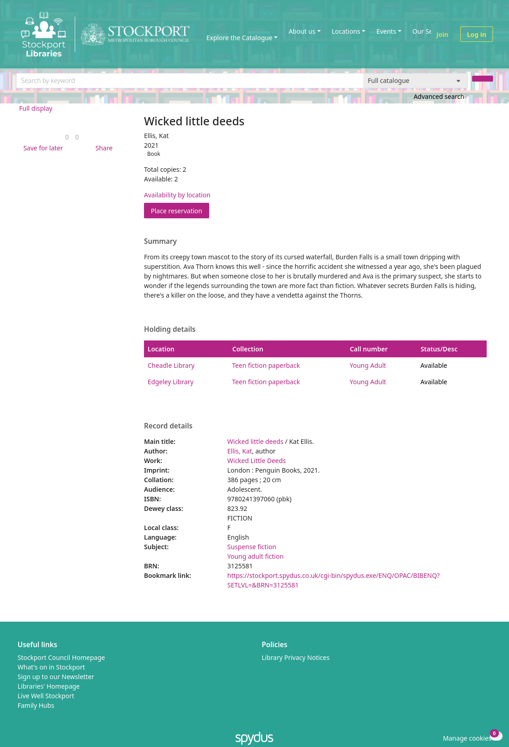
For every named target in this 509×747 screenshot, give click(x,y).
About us (301, 31)
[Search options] (415, 80)
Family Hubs (36, 705)
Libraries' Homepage (49, 686)
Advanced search (439, 96)
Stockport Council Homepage (61, 657)
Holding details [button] (169, 329)
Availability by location (177, 195)
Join (442, 34)
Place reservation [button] (180, 210)
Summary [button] (160, 241)
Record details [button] (168, 426)
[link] (67, 137)
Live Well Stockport (46, 695)
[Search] (482, 79)
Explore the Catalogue (239, 37)
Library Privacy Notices (295, 657)
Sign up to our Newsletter (56, 676)
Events (386, 31)
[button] (41, 148)
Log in (476, 34)
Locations (346, 31)
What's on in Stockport (51, 667)
